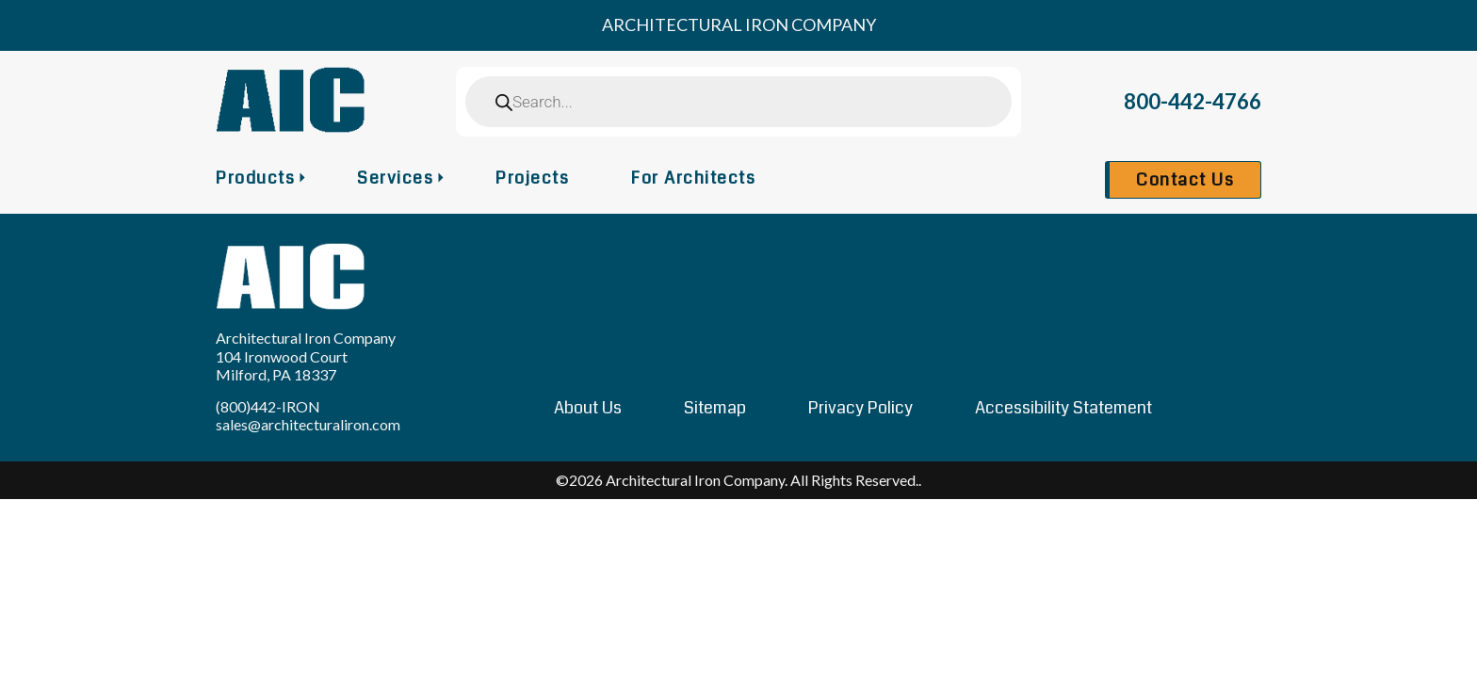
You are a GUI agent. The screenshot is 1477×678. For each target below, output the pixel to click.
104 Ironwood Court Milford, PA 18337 (282, 365)
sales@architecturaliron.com (308, 424)
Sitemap (715, 408)
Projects (532, 178)
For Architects (693, 178)
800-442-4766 (1192, 101)
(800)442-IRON (268, 406)
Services (395, 178)
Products (255, 178)
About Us (588, 408)
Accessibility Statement (1063, 408)
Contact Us (1185, 180)
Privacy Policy (860, 408)
